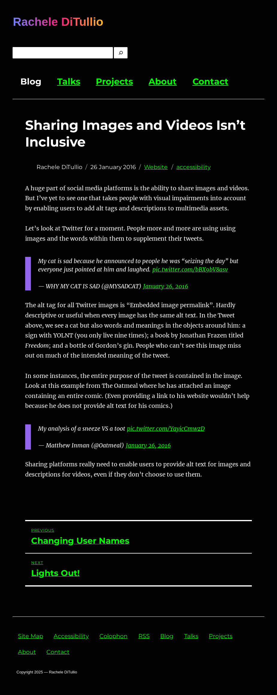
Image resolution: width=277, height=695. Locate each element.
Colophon (113, 636)
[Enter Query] (63, 52)
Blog (30, 81)
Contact (210, 81)
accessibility (193, 167)
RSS (144, 636)
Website (156, 167)
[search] (121, 52)
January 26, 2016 (165, 286)
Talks (68, 81)
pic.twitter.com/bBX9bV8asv (190, 269)
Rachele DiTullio (58, 21)
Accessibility (71, 636)
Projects (114, 81)
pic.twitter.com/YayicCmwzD (166, 428)
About (163, 81)
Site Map (30, 636)
